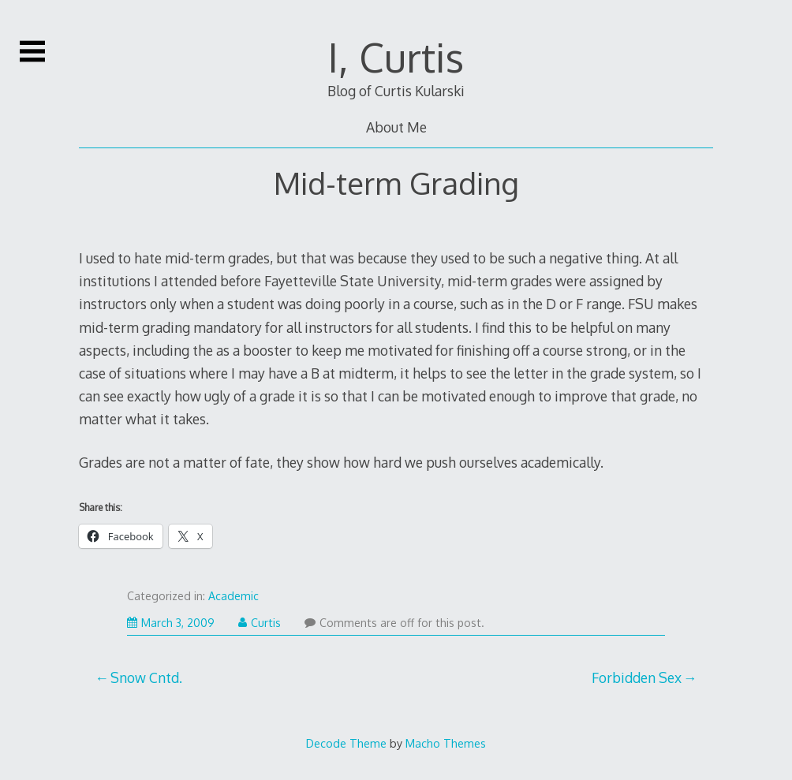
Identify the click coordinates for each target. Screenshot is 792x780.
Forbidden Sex (637, 677)
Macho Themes (445, 743)
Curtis (259, 622)
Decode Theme (346, 743)
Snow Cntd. (146, 677)
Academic (233, 596)
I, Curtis (396, 57)
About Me (396, 127)
